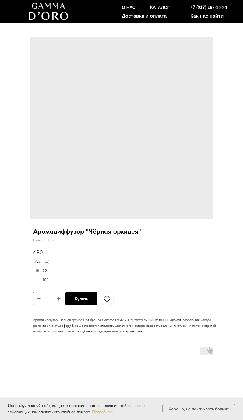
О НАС (129, 7)
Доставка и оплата (144, 16)
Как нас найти (207, 16)
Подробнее (102, 411)
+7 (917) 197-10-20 (208, 7)
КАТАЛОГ (160, 7)
